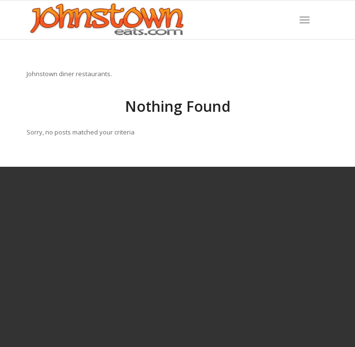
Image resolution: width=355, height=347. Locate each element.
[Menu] (305, 19)
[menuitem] (305, 19)
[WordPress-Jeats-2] (147, 19)
